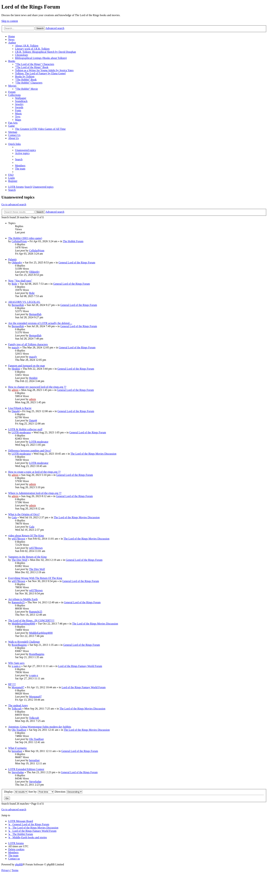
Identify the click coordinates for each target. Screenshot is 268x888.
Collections (14, 95)
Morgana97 (18, 687)
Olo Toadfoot (19, 729)
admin (15, 389)
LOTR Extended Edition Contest (26, 769)
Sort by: (41, 791)
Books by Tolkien (24, 76)
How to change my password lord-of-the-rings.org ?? (37, 386)
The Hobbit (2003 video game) (25, 238)
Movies (12, 85)
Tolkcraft (17, 708)
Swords (19, 107)
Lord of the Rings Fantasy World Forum (80, 666)
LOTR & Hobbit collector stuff (25, 429)
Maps (18, 119)
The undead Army (18, 705)
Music (18, 113)
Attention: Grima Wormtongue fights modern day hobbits (39, 726)
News (11, 39)
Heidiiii (16, 368)
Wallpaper (20, 98)
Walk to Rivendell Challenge (24, 641)
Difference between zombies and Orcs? (29, 450)
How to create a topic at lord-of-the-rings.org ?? (34, 471)
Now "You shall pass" (20, 280)
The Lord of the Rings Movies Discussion (93, 453)
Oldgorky (17, 262)
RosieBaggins (19, 644)
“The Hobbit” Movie (26, 88)
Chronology (21, 54)
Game (11, 125)
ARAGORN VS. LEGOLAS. (24, 301)
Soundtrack (21, 101)
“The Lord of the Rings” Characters (34, 64)
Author (12, 42)
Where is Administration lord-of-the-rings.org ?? (34, 493)
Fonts (18, 110)
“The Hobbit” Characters (28, 82)
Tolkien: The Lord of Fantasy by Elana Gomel (40, 73)
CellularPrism (19, 241)
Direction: (68, 791)
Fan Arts (13, 122)
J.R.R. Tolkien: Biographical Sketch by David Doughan (45, 51)
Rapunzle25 (18, 602)
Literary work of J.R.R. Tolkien (32, 48)
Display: (16, 791)
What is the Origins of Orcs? (24, 514)
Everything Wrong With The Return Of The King (35, 578)
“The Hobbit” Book (26, 79)
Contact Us (14, 135)
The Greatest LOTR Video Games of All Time (40, 128)
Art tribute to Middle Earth (23, 599)
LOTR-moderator (21, 432)
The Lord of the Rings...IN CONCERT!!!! (31, 620)
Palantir (12, 259)
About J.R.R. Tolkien (26, 45)
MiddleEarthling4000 (23, 623)
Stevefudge (18, 772)
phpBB (19, 864)
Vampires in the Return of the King (27, 556)
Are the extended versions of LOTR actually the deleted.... (40, 323)
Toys (17, 116)
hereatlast (17, 751)
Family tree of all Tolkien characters (28, 344)
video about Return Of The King (26, 535)
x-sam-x (16, 666)
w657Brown (18, 538)
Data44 (15, 411)
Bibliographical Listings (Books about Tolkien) (41, 58)
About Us (13, 138)
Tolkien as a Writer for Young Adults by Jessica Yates (44, 70)
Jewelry (19, 104)
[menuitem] (25, 150)
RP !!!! (12, 684)
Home (11, 36)
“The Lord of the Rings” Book (31, 67)
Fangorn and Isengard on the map (26, 365)
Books (11, 61)
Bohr (14, 283)
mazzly (15, 347)
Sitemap (12, 132)
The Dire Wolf (20, 559)
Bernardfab (18, 305)
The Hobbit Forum (73, 241)
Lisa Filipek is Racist (19, 408)
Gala (14, 517)
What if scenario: (17, 748)
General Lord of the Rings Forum (76, 262)
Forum (12, 91)
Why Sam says (16, 663)
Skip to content (9, 21)
